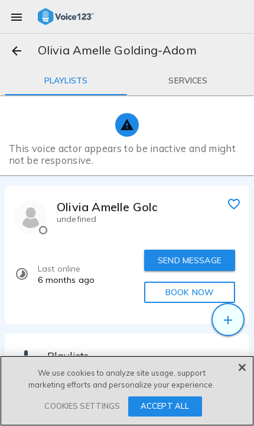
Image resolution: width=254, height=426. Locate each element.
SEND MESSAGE (190, 260)
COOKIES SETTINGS (82, 406)
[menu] (16, 16)
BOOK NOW (189, 292)
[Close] (242, 367)
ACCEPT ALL (165, 406)
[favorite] (234, 203)
